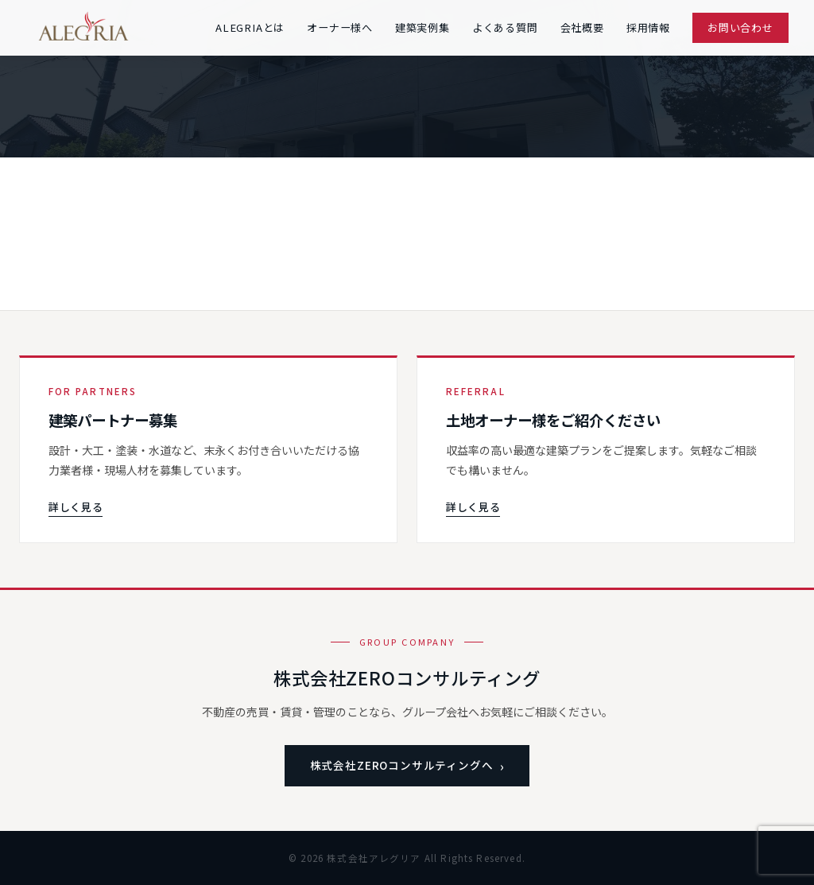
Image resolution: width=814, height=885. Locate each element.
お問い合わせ (740, 27)
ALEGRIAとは (250, 27)
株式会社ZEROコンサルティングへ (402, 765)
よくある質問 (505, 27)
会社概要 (582, 27)
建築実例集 (422, 27)
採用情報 (648, 27)
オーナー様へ (340, 27)
